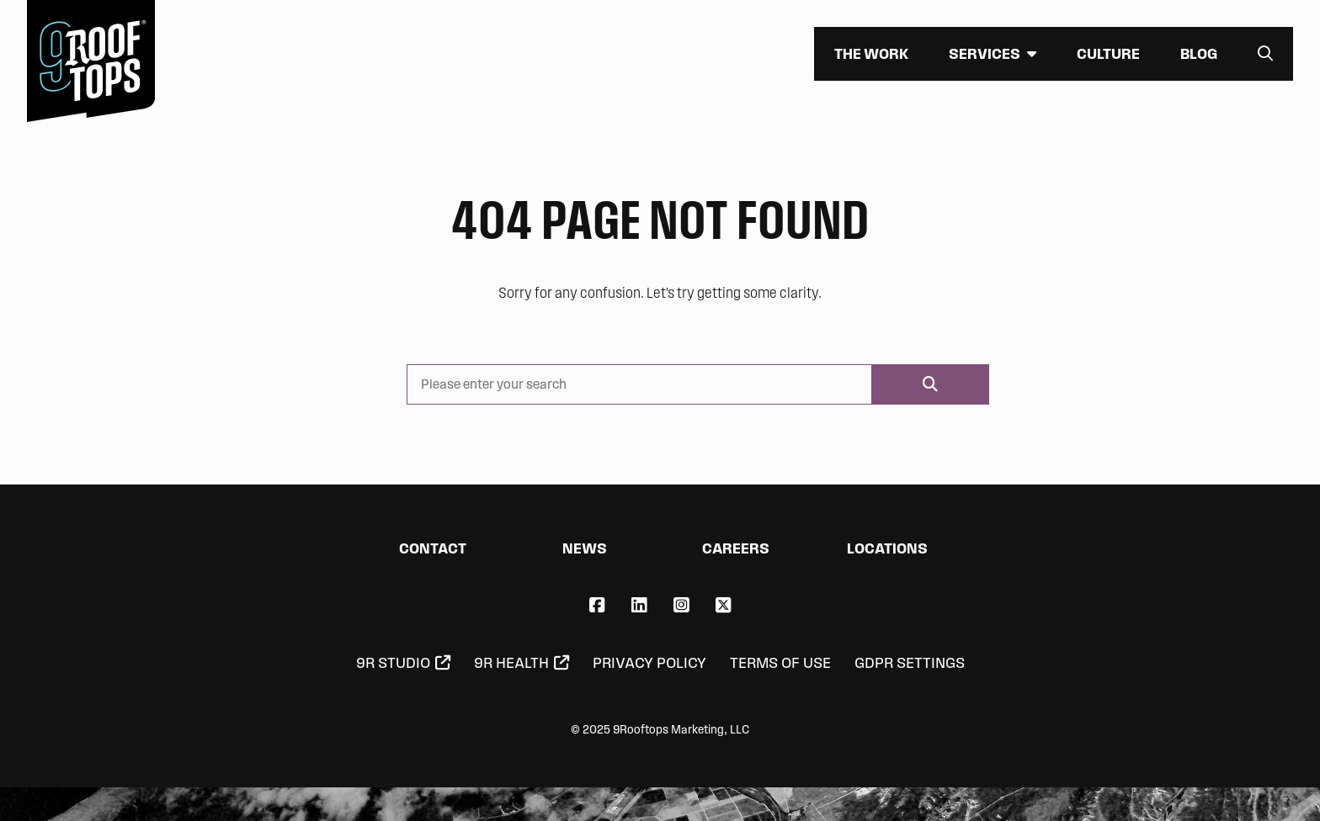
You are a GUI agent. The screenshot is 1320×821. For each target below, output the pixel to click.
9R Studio (393, 662)
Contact (432, 548)
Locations (887, 548)
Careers (735, 548)
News (584, 548)
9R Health (511, 662)
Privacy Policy (649, 662)
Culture (1108, 53)
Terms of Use (780, 662)
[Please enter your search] (639, 384)
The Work (871, 53)
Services (984, 53)
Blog (1198, 53)
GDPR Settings (909, 662)
